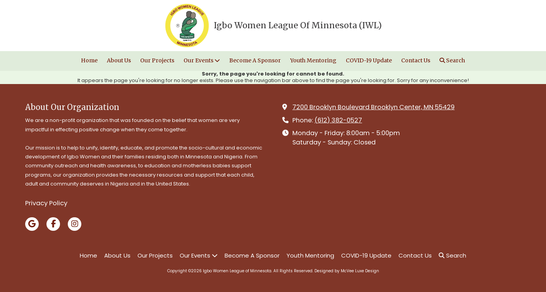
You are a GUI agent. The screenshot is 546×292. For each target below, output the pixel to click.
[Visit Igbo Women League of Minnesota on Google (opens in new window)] (32, 224)
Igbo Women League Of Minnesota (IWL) (298, 25)
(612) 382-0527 (338, 120)
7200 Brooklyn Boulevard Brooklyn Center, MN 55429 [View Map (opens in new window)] (373, 107)
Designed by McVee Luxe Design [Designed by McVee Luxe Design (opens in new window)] (346, 271)
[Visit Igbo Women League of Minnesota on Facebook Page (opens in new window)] (53, 224)
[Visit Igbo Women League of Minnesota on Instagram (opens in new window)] (74, 224)
